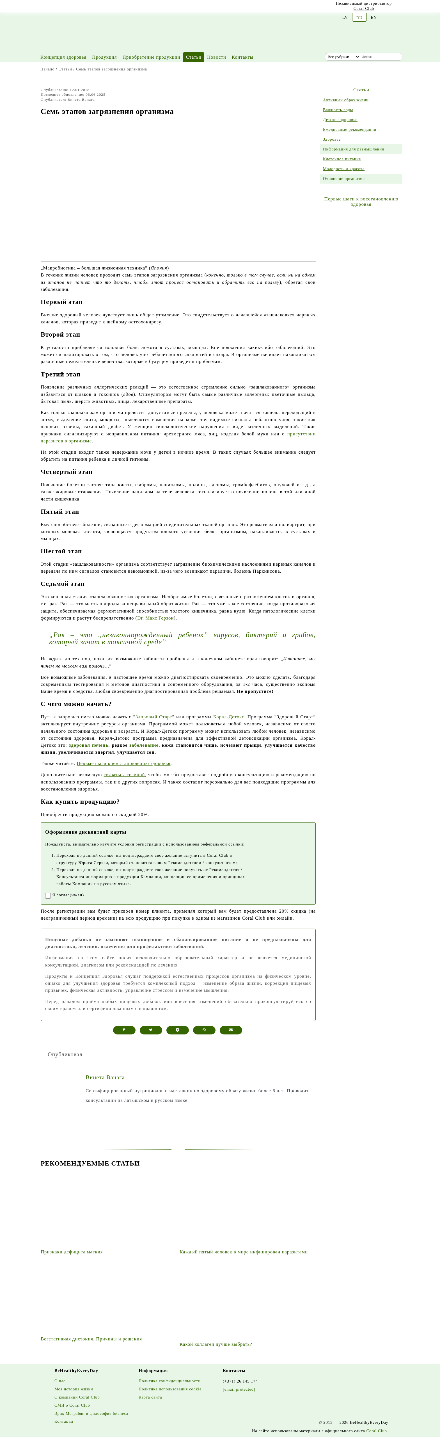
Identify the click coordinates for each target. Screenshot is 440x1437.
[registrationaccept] (48, 896)
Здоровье (332, 139)
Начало (47, 69)
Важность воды (338, 110)
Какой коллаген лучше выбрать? (216, 1344)
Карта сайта (150, 1397)
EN (374, 17)
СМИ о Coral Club (72, 1405)
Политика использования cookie (170, 1389)
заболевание (144, 745)
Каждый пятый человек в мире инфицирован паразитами (244, 1252)
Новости (216, 57)
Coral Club (364, 8)
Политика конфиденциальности (170, 1381)
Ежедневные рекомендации (349, 129)
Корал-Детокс (228, 716)
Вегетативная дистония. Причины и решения (91, 1339)
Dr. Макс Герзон (155, 618)
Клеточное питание (342, 159)
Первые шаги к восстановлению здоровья (123, 763)
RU (359, 17)
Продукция (104, 57)
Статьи (193, 57)
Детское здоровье (340, 119)
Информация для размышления (353, 149)
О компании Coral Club (77, 1397)
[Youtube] (42, 7)
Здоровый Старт (154, 716)
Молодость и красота (344, 168)
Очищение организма (344, 178)
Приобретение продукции (151, 57)
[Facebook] (69, 7)
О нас (59, 1381)
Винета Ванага (105, 1077)
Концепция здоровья (63, 57)
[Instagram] (56, 8)
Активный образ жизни (346, 100)
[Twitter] (83, 8)
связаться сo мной (124, 774)
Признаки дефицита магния (72, 1252)
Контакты (242, 57)
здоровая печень (88, 745)
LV (345, 17)
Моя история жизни (73, 1389)
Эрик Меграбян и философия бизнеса (91, 1413)
